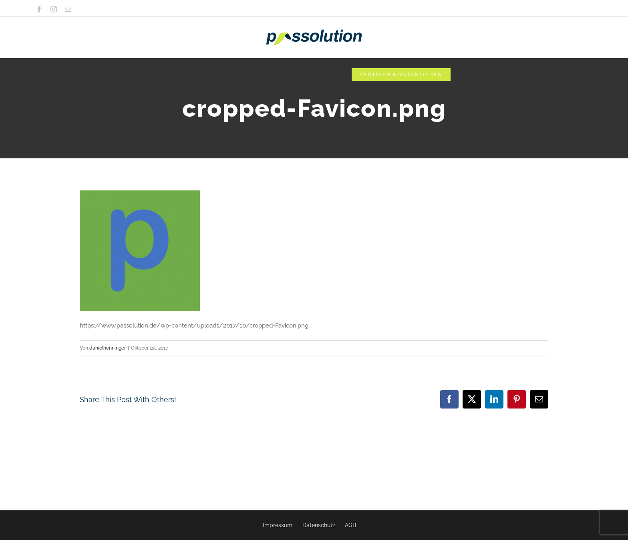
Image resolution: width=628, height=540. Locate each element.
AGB (350, 525)
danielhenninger (107, 348)
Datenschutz (318, 525)
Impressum (277, 525)
